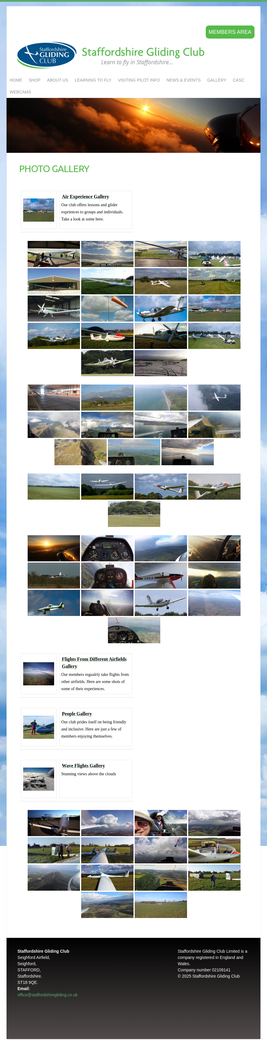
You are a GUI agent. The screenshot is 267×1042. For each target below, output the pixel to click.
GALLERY (216, 80)
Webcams (20, 92)
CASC (238, 80)
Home (16, 80)
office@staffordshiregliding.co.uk (48, 994)
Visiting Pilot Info (139, 80)
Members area (230, 32)
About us (57, 80)
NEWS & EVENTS (184, 80)
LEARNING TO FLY (93, 80)
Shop (34, 80)
